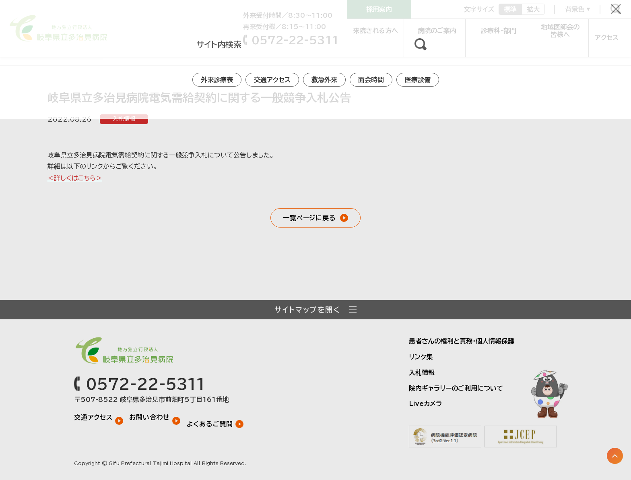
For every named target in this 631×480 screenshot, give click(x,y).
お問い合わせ (153, 417)
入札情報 (124, 119)
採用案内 (379, 9)
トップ (15, 54)
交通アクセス (93, 417)
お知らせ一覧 (51, 54)
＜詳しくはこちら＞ (74, 178)
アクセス (603, 30)
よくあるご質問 (217, 417)
